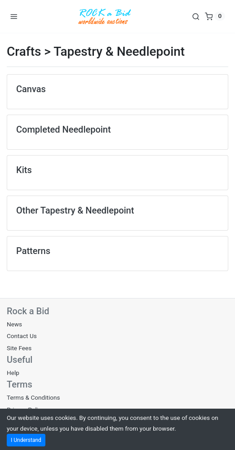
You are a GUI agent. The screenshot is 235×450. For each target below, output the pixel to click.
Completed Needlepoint (63, 129)
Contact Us (22, 335)
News (14, 324)
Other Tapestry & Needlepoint (75, 210)
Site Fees (19, 348)
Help (13, 372)
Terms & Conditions (33, 397)
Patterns (33, 250)
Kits (24, 170)
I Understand (26, 440)
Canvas (31, 89)
